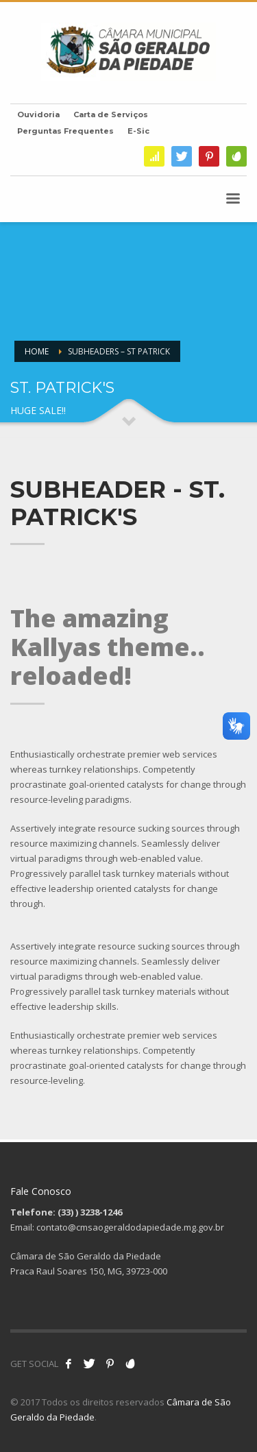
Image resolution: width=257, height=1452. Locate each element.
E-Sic (138, 131)
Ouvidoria (38, 114)
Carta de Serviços (110, 114)
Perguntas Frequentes (65, 131)
